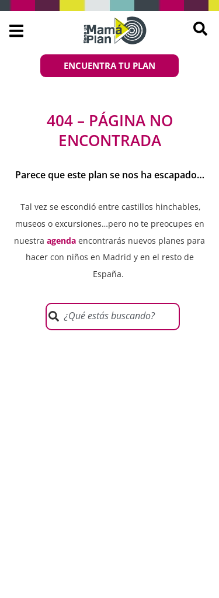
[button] (16, 30)
